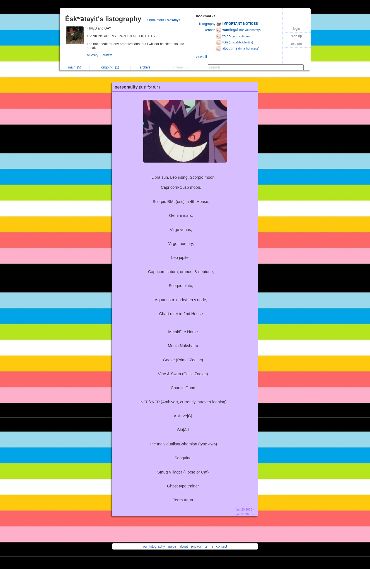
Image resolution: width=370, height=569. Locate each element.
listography (207, 24)
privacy (196, 546)
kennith (209, 30)
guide (172, 546)
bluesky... (95, 55)
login (296, 29)
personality (139, 87)
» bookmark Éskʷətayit (163, 20)
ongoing (110, 67)
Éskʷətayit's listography (103, 19)
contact (221, 546)
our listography (154, 546)
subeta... (109, 55)
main (74, 67)
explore (296, 44)
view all (201, 57)
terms (209, 546)
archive (146, 67)
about (184, 546)
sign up (296, 36)
